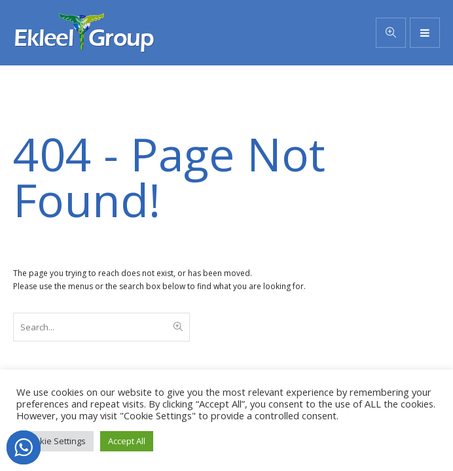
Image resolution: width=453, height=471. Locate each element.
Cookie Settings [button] (55, 441)
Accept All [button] (126, 441)
